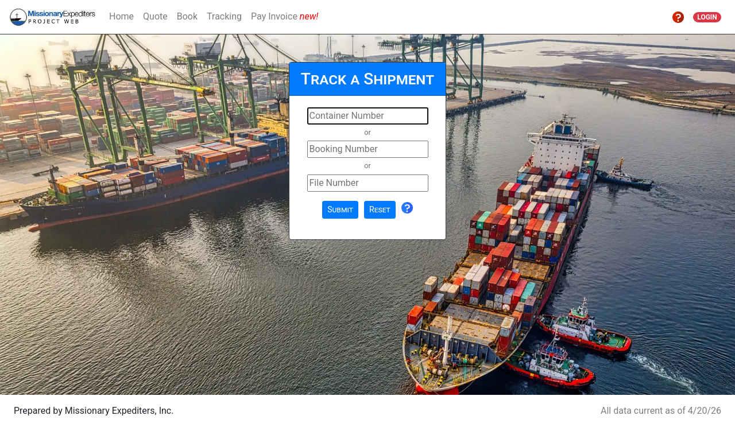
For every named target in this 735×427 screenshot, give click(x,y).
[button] (678, 16)
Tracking (224, 16)
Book (187, 16)
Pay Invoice (284, 16)
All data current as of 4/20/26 (661, 410)
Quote (155, 16)
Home (121, 16)
